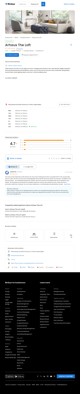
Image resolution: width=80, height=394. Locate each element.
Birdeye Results (44, 321)
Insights (7, 334)
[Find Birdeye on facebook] (38, 376)
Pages (7, 299)
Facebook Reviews (22, 325)
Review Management (23, 303)
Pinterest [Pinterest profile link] (59, 267)
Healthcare (20, 349)
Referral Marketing (22, 314)
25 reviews (19, 48)
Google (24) (27, 167)
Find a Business (58, 311)
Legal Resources (44, 324)
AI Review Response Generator (62, 303)
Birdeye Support (58, 317)
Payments (8, 321)
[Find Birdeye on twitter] (41, 376)
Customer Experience (23, 331)
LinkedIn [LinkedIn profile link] (31, 267)
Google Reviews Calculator (61, 300)
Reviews (7, 294)
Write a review (69, 4)
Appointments (9, 316)
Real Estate (20, 362)
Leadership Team (45, 294)
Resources (43, 302)
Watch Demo (44, 296)
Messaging (8, 328)
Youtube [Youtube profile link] (40, 267)
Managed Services (59, 291)
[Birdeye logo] (10, 4)
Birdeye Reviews (44, 318)
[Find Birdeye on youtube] (51, 376)
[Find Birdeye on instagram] (47, 376)
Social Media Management (24, 333)
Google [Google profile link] (14, 267)
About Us (42, 291)
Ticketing (7, 339)
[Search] (43, 4)
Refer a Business (58, 320)
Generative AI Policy (50, 384)
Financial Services (22, 346)
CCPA (41, 384)
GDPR (33, 384)
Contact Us (43, 327)
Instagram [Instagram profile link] (49, 267)
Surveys (7, 331)
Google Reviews (21, 320)
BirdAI (6, 346)
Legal (18, 354)
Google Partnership (10, 354)
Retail (16, 37)
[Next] (71, 235)
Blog (41, 305)
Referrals (7, 296)
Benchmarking (9, 336)
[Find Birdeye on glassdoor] (54, 376)
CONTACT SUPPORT (66, 376)
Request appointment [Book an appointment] (30, 55)
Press (41, 307)
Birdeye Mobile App (10, 357)
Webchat (7, 310)
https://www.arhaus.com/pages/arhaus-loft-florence (27, 263)
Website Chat (21, 317)
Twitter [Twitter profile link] (23, 267)
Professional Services (60, 294)
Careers (42, 313)
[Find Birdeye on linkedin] (44, 376)
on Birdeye (19, 171)
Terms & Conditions (11, 384)
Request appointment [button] (17, 255)
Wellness (19, 368)
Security (28, 384)
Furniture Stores (25, 37)
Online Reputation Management (26, 309)
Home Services (21, 351)
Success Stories (44, 316)
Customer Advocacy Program (62, 322)
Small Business (21, 291)
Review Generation (22, 306)
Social (6, 313)
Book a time (43, 299)
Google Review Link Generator (62, 306)
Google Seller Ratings (9, 303)
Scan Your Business (59, 309)
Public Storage (21, 360)
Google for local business (24, 300)
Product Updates (45, 310)
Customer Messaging (23, 311)
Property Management (23, 357)
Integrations (8, 351)
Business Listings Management (26, 328)
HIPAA (37, 384)
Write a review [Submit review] (12, 55)
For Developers (58, 314)
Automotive (20, 340)
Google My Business (22, 322)
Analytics (7, 349)
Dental (19, 343)
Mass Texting (9, 319)
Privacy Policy (21, 384)
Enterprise (20, 294)
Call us (13, 259)
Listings (7, 291)
